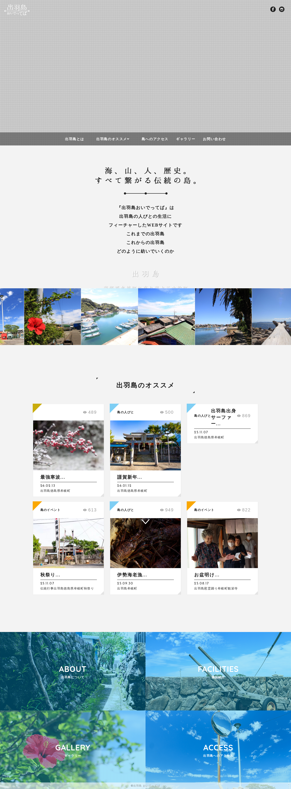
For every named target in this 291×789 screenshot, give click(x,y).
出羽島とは (74, 139)
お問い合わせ (214, 139)
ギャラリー (185, 139)
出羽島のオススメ (111, 139)
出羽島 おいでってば (146, 785)
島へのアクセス (155, 139)
